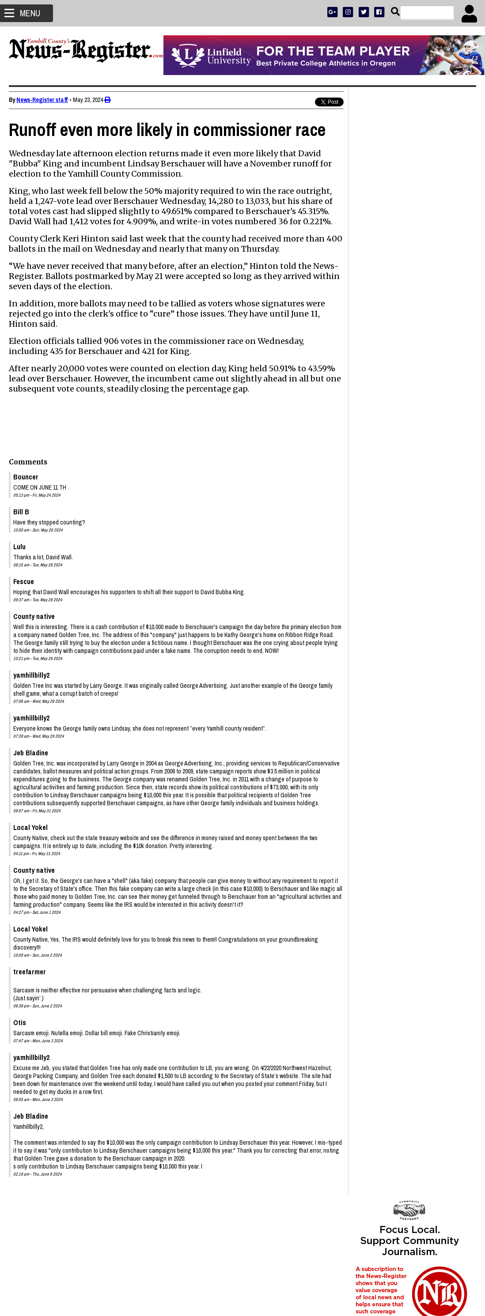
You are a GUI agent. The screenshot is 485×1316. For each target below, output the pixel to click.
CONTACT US (427, 297)
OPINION (418, 285)
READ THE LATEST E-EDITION (410, 274)
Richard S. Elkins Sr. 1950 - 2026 (399, 792)
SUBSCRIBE (366, 262)
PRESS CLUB (428, 262)
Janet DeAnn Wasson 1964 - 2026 (401, 670)
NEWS (373, 285)
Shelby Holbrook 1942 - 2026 (395, 803)
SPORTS (394, 285)
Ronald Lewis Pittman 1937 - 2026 (402, 814)
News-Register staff (42, 100)
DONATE (457, 262)
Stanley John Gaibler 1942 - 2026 (400, 680)
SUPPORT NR (392, 297)
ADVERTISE (397, 262)
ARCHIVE (442, 285)
